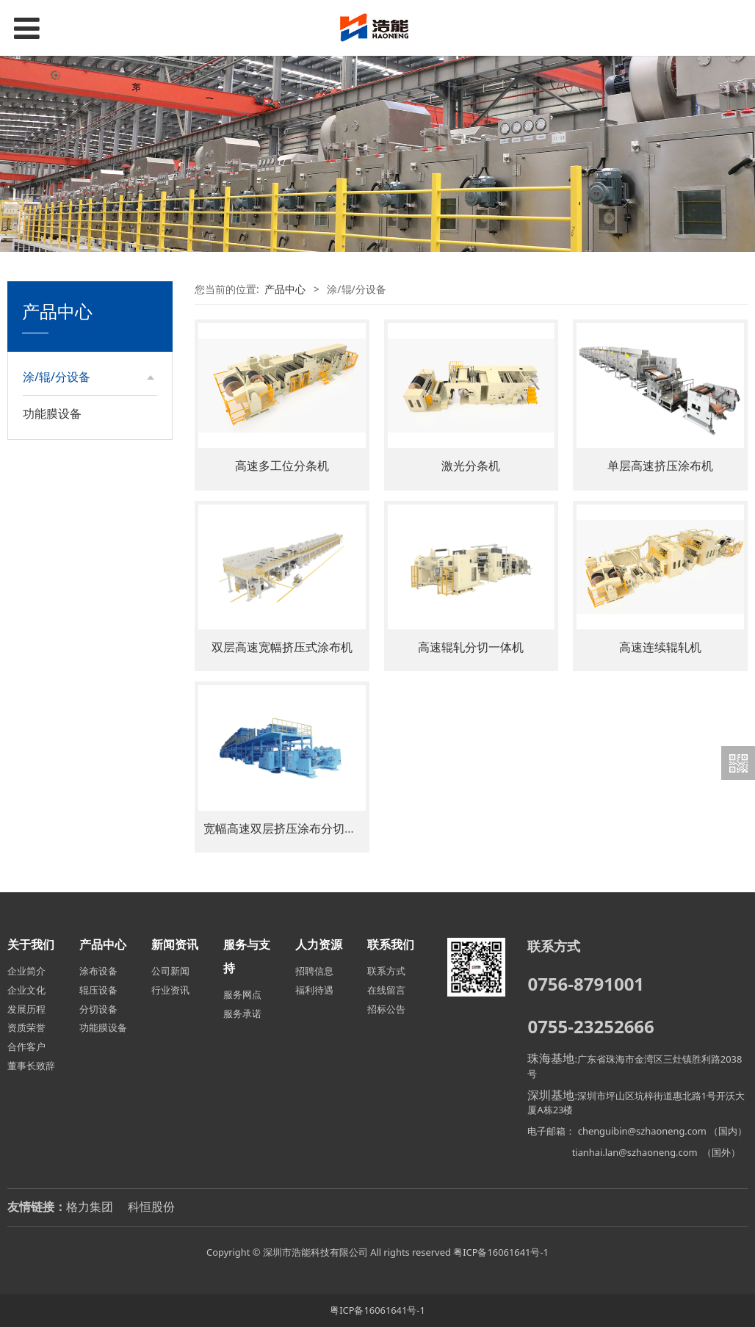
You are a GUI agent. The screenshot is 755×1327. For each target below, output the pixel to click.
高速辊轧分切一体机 (471, 647)
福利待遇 (314, 990)
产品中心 (285, 289)
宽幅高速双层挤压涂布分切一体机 (291, 828)
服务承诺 (242, 1013)
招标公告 (386, 1009)
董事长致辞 (31, 1065)
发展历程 (26, 1009)
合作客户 (26, 1046)
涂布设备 (58, 407)
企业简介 (26, 970)
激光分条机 (470, 466)
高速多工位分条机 (282, 466)
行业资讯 (170, 990)
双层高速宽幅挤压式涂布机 (282, 647)
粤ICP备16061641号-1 (501, 1252)
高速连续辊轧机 (660, 647)
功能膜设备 (52, 496)
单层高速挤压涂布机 (660, 466)
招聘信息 (314, 970)
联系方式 (386, 970)
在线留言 (386, 990)
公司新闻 (170, 970)
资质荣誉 (26, 1027)
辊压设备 (58, 432)
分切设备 (58, 458)
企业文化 (26, 990)
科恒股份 (151, 1207)
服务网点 (242, 994)
